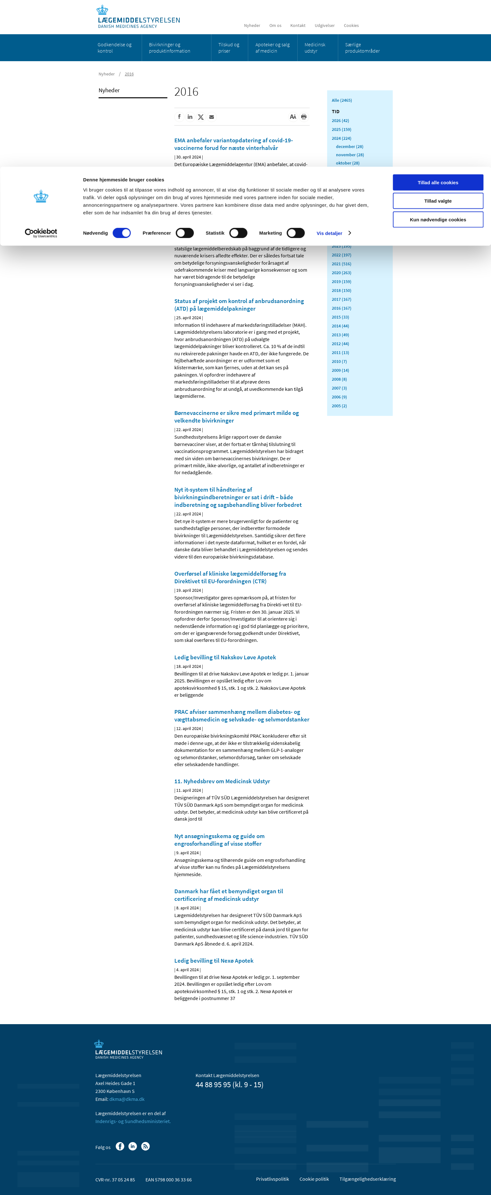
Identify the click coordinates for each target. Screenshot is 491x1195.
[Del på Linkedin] (190, 117)
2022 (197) (342, 255)
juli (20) (343, 188)
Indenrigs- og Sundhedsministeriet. (133, 1121)
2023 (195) (342, 246)
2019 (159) (342, 281)
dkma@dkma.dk (127, 1099)
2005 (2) (339, 406)
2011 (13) (340, 352)
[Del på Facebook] (179, 117)
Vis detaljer (329, 66)
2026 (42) (340, 120)
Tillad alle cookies (438, 15)
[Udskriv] (304, 117)
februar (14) (347, 229)
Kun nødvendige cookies (438, 52)
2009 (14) (340, 370)
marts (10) (346, 220)
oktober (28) (348, 163)
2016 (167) (342, 308)
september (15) (350, 171)
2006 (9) (339, 397)
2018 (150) (342, 290)
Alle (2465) (342, 100)
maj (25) (344, 204)
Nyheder (109, 90)
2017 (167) (342, 299)
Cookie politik (314, 1179)
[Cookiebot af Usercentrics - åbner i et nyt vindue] (41, 66)
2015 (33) (340, 317)
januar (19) (346, 237)
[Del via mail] (212, 117)
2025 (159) (342, 129)
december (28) (350, 146)
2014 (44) (340, 326)
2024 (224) (342, 138)
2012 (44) (340, 343)
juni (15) (344, 196)
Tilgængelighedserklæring (367, 1179)
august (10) (347, 179)
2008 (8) (339, 379)
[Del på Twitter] (201, 117)
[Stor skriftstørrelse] (293, 117)
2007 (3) (339, 388)
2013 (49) (340, 335)
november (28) (350, 155)
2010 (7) (339, 361)
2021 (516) (342, 264)
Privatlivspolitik (272, 1179)
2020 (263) (342, 272)
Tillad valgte (438, 34)
